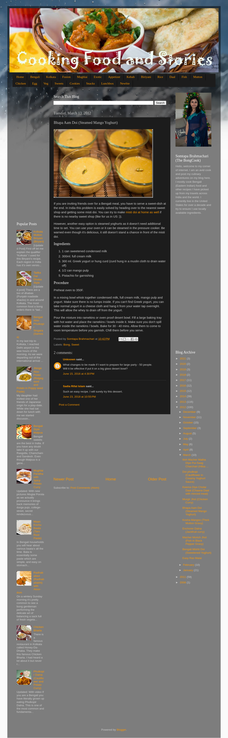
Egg (34, 83)
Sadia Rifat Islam (74, 386)
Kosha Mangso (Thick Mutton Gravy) (195, 521)
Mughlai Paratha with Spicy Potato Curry (38, 479)
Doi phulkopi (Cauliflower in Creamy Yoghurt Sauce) (193, 476)
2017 (183, 380)
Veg (45, 83)
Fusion (66, 77)
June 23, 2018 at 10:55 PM (79, 396)
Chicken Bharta (38, 628)
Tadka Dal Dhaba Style (37, 277)
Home (20, 77)
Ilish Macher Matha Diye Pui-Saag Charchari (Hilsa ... (195, 463)
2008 (183, 582)
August (188, 433)
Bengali (35, 77)
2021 (183, 358)
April (186, 449)
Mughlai (82, 77)
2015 (183, 390)
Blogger (121, 729)
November (190, 417)
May (186, 444)
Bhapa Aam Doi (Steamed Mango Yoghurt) (194, 511)
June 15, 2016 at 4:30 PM (78, 373)
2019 (183, 369)
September (190, 428)
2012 (183, 407)
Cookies (75, 83)
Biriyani (146, 77)
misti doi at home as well (142, 212)
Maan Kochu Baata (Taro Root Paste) (37, 530)
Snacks (90, 83)
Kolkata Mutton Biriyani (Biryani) (38, 236)
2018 (183, 374)
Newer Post (64, 479)
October (188, 422)
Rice (160, 77)
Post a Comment (69, 404)
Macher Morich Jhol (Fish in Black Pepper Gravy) (194, 540)
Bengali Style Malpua (38, 429)
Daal (172, 77)
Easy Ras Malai (192, 558)
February (189, 564)
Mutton (197, 77)
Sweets (59, 83)
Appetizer (114, 77)
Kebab (131, 77)
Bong (66, 344)
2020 (183, 363)
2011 (183, 576)
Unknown (69, 359)
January (188, 570)
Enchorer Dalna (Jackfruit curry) (193, 530)
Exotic (98, 77)
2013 (183, 401)
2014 (183, 396)
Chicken (21, 83)
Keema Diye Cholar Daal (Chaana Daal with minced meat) (195, 490)
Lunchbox (107, 83)
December (190, 411)
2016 (183, 385)
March (187, 454)
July (186, 438)
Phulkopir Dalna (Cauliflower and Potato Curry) (38, 680)
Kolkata (51, 77)
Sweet (75, 344)
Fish (184, 77)
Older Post (157, 479)
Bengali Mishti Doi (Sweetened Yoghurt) (196, 551)
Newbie (125, 83)
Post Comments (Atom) (85, 487)
